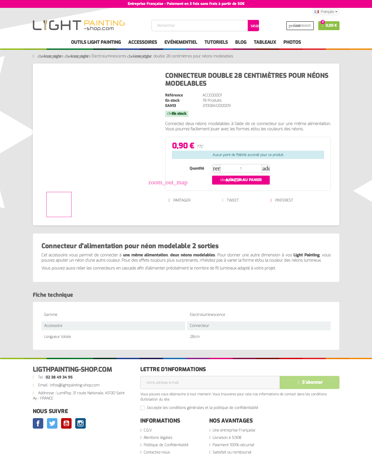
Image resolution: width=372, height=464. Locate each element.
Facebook (38, 423)
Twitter (52, 423)
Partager (179, 200)
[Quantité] (241, 168)
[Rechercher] (205, 25)
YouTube (66, 423)
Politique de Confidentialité (166, 445)
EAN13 (170, 105)
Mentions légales (158, 437)
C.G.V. (148, 430)
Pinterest (281, 200)
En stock (172, 100)
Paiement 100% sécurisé (233, 445)
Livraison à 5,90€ (227, 437)
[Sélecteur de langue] (325, 12)
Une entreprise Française (234, 430)
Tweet (230, 200)
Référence (174, 95)
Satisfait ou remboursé (232, 452)
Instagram (80, 423)
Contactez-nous (157, 452)
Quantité (197, 168)
